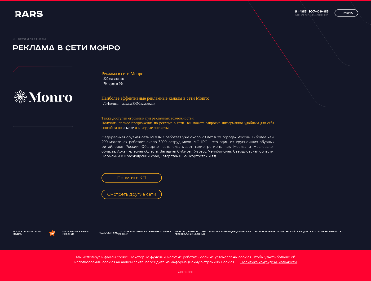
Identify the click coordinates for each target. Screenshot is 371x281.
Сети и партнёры (29, 39)
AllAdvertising (108, 233)
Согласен (185, 272)
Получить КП (131, 177)
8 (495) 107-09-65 (312, 11)
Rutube (201, 231)
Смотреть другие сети (131, 194)
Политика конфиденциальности (268, 262)
